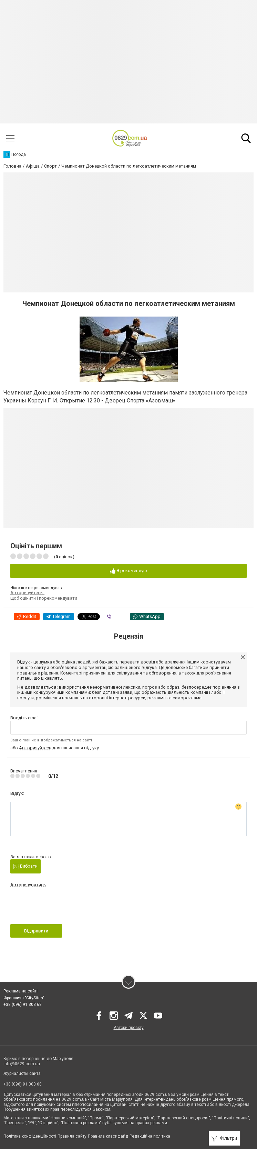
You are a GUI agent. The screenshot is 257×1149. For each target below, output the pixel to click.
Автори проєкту (129, 1027)
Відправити (36, 930)
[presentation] (62, 908)
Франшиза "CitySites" (23, 998)
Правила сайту (72, 1136)
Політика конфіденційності (29, 1136)
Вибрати (25, 866)
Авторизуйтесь (27, 592)
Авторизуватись (28, 884)
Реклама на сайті (20, 991)
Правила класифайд (108, 1136)
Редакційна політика (150, 1136)
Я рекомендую (128, 571)
